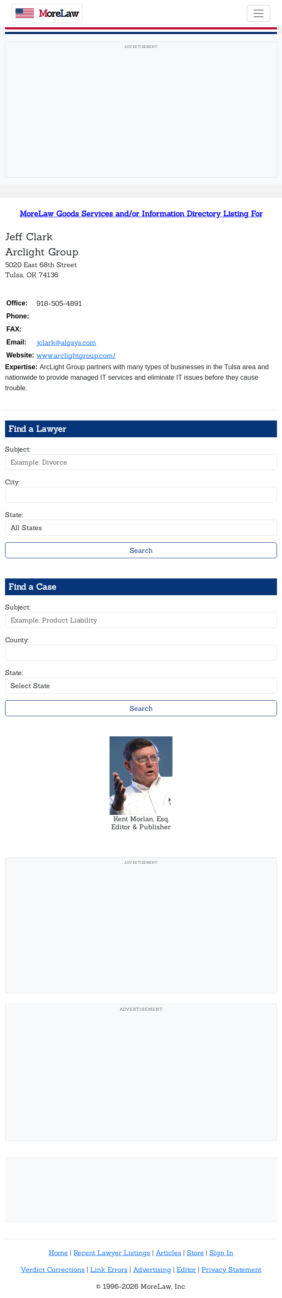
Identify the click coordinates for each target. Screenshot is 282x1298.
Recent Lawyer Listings (111, 1252)
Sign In (221, 1252)
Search (141, 550)
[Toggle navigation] (258, 13)
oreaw (47, 13)
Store (195, 1252)
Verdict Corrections (53, 1269)
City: (12, 482)
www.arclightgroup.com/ (76, 355)
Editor (186, 1269)
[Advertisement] (141, 112)
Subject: (18, 449)
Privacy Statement (231, 1269)
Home (58, 1252)
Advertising (152, 1269)
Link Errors (109, 1269)
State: (14, 514)
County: (17, 640)
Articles (168, 1252)
